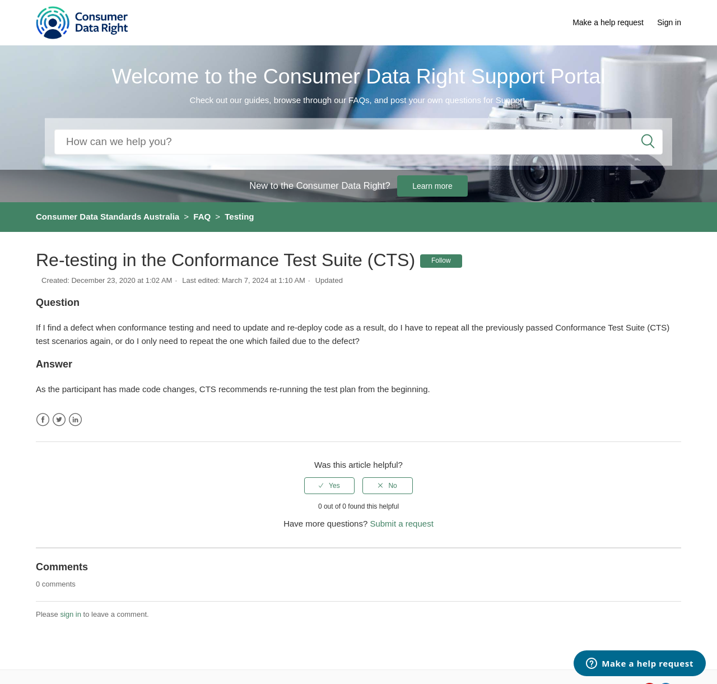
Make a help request (608, 22)
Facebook (43, 420)
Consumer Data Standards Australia (107, 216)
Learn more (432, 186)
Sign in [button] (669, 22)
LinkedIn (75, 420)
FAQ (202, 216)
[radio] (329, 485)
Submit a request (401, 523)
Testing (239, 216)
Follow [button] (441, 260)
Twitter (59, 420)
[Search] (358, 142)
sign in (70, 614)
